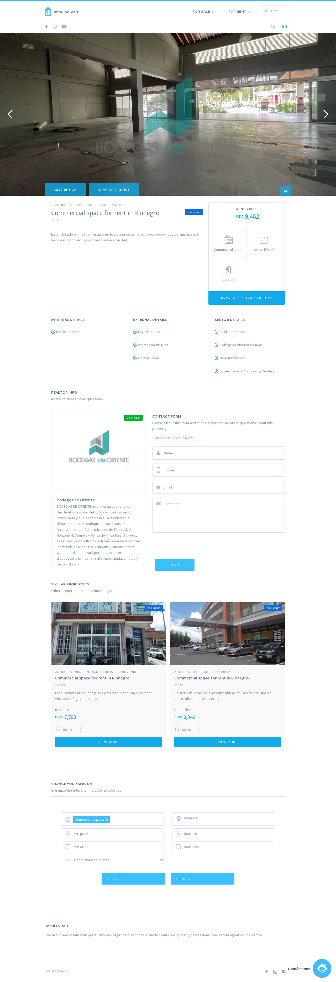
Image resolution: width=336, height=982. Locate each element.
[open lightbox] (168, 114)
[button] (202, 11)
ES (272, 27)
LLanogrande (110, 205)
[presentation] (192, 547)
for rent (182, 879)
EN (285, 27)
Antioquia (63, 205)
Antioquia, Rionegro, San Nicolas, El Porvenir (95, 672)
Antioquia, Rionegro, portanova (202, 672)
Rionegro (85, 205)
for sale (113, 879)
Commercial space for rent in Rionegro (92, 677)
